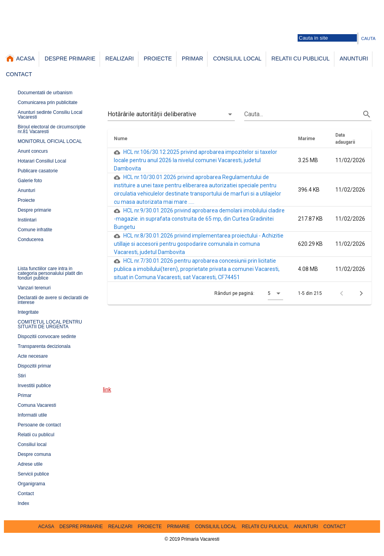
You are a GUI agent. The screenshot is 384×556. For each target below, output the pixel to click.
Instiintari (27, 220)
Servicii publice (33, 474)
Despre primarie (34, 210)
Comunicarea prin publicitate (47, 102)
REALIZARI (119, 58)
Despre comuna (34, 454)
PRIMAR (192, 58)
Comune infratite (35, 229)
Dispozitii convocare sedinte (47, 336)
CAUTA (368, 38)
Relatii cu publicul (36, 434)
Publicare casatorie (38, 171)
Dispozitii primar (34, 366)
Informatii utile (32, 415)
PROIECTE (158, 58)
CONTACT (19, 74)
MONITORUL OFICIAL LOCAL (50, 141)
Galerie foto (85, 6)
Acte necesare (33, 356)
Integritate (28, 312)
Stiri (22, 376)
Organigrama (31, 483)
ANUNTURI (354, 58)
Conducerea (30, 239)
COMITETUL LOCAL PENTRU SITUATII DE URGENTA (50, 324)
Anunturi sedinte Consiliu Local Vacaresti (50, 115)
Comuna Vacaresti (37, 405)
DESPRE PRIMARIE (70, 58)
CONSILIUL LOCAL (237, 58)
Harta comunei (56, 6)
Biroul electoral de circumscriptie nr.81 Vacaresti (52, 129)
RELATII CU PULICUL (265, 526)
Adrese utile (30, 464)
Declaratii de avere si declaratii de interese (53, 300)
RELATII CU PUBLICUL (300, 58)
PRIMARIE (178, 526)
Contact (26, 493)
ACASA (20, 57)
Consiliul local (32, 444)
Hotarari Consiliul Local (42, 161)
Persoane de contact (120, 6)
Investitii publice (34, 385)
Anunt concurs (33, 151)
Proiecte (26, 200)
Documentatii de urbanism (45, 92)
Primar (24, 395)
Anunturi (26, 190)
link (107, 389)
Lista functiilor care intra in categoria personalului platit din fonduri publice (50, 273)
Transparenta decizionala (44, 346)
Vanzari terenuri (34, 288)
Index (23, 503)
